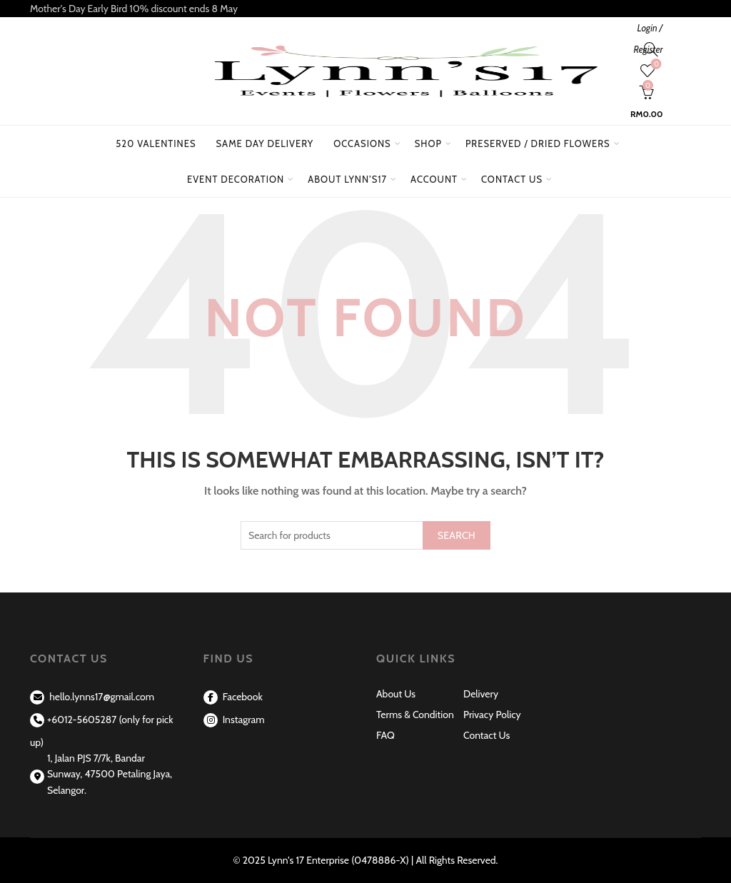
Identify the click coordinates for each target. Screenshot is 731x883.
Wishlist (655, 64)
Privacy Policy (492, 714)
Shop (428, 143)
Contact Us (512, 179)
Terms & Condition (415, 714)
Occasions (362, 143)
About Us (395, 693)
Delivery (480, 693)
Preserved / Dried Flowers (543, 137)
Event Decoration (235, 179)
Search (456, 535)
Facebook (233, 696)
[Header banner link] (365, 8)
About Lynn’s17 (347, 179)
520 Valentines (156, 143)
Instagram (234, 719)
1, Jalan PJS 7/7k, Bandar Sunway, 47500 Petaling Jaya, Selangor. (109, 774)
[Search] (651, 49)
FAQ (385, 735)
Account (434, 179)
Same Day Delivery (265, 143)
